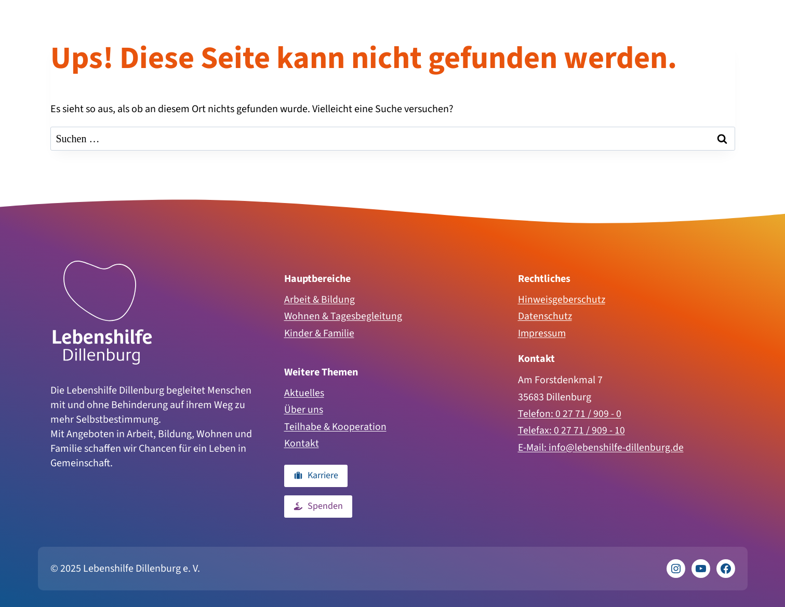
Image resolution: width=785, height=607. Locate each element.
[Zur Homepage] (102, 310)
